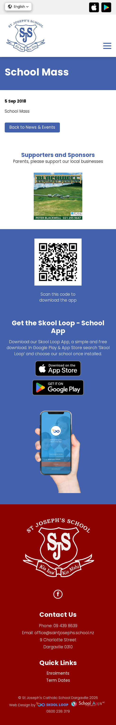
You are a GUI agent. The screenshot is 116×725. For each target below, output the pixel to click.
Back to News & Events (32, 127)
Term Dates (58, 680)
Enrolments (58, 673)
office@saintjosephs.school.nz (64, 633)
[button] (18, 6)
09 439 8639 (65, 626)
